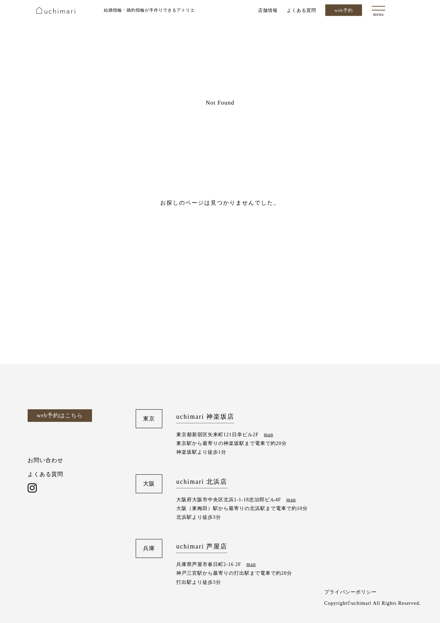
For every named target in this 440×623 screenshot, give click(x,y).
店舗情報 (268, 10)
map (268, 434)
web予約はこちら (60, 415)
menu (378, 14)
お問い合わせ (45, 460)
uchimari (55, 10)
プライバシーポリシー (350, 592)
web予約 (343, 10)
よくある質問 (301, 10)
